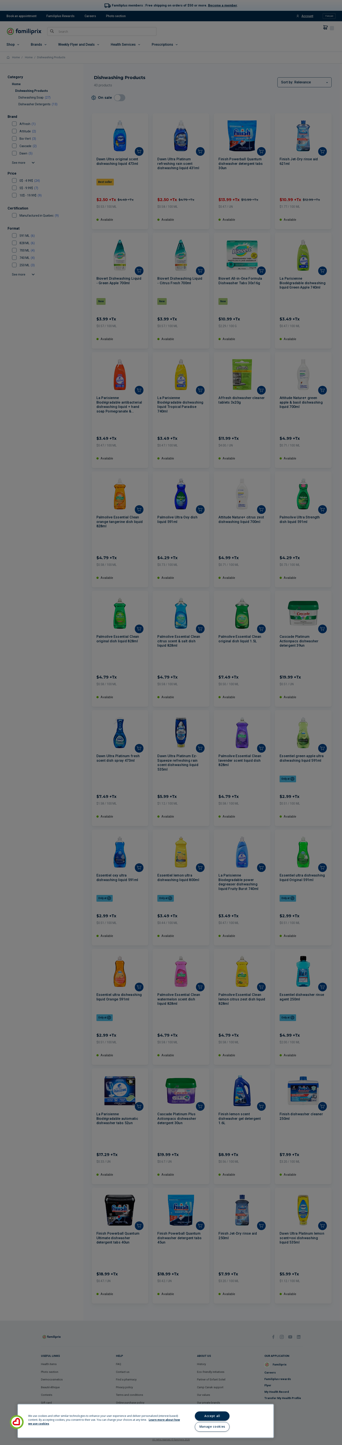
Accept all (212, 1416)
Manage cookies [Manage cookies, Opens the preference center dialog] (212, 1427)
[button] (17, 1422)
